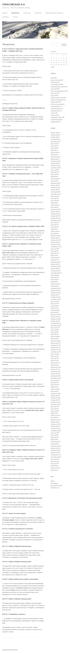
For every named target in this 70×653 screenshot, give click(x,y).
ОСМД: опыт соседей (57, 104)
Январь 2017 (54, 369)
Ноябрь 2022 (54, 216)
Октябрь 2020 (55, 270)
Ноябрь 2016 (54, 373)
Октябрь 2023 (55, 192)
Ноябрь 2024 (54, 163)
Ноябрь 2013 (54, 452)
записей (54, 483)
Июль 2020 (54, 277)
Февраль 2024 (55, 183)
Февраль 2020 (55, 288)
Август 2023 (54, 196)
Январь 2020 (54, 290)
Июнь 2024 (54, 174)
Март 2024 (54, 181)
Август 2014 (54, 433)
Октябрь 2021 (55, 244)
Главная (4, 13)
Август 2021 (54, 249)
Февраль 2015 (55, 419)
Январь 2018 (54, 343)
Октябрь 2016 (55, 376)
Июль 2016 (54, 382)
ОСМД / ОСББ (27, 13)
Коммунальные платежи (58, 86)
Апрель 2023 (54, 205)
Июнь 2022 (54, 227)
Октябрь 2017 (55, 349)
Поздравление (55, 106)
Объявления (15, 13)
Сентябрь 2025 (55, 141)
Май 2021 (53, 255)
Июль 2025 (54, 146)
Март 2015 (54, 417)
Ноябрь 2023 (54, 189)
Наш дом (53, 95)
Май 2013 (53, 465)
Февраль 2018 (55, 341)
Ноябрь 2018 (54, 321)
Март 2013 (54, 470)
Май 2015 (53, 413)
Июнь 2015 (54, 411)
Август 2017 (54, 354)
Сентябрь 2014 (55, 430)
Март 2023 (54, 207)
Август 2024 (54, 170)
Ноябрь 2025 (54, 137)
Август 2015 (54, 406)
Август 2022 (54, 222)
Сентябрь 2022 (55, 220)
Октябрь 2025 (55, 139)
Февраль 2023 (55, 209)
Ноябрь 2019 (54, 295)
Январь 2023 (54, 211)
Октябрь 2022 (55, 218)
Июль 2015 (54, 408)
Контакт (15, 17)
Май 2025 (53, 150)
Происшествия (55, 110)
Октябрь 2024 (55, 165)
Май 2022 (53, 229)
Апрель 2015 (54, 415)
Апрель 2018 (54, 336)
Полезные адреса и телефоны (54, 13)
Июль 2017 (54, 356)
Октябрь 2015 (55, 402)
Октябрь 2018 (55, 323)
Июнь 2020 (54, 279)
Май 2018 (53, 334)
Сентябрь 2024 (55, 167)
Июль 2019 (54, 303)
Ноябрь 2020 (54, 268)
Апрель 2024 (54, 178)
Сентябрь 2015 (55, 404)
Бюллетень (5, 17)
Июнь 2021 (54, 253)
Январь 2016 (54, 395)
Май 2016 (53, 387)
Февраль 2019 (55, 314)
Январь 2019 (54, 316)
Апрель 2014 (54, 441)
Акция (52, 78)
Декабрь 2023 (55, 187)
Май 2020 (53, 281)
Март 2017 (54, 365)
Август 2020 (54, 275)
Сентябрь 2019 (55, 299)
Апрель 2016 (54, 389)
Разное (53, 113)
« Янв (52, 67)
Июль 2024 (54, 172)
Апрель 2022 (54, 231)
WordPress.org (55, 487)
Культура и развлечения (58, 91)
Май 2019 (53, 308)
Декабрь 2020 (55, 266)
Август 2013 (54, 459)
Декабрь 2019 (55, 292)
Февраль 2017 (55, 367)
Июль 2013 (54, 461)
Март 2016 (54, 391)
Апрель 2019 (54, 310)
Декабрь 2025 (55, 135)
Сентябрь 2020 (55, 273)
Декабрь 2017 (55, 345)
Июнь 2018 (54, 332)
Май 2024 (53, 176)
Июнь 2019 (54, 306)
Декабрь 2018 (55, 319)
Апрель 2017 (54, 362)
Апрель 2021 (54, 257)
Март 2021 (54, 259)
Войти (52, 481)
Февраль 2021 (55, 262)
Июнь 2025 (54, 148)
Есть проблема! (55, 84)
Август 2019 (54, 301)
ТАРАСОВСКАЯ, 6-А (13, 4)
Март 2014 (54, 444)
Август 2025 (54, 143)
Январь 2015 (54, 422)
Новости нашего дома (57, 97)
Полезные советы (56, 108)
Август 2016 (54, 380)
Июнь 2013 (54, 463)
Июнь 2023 (54, 200)
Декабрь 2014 (55, 424)
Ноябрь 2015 (54, 400)
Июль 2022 (54, 224)
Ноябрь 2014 (54, 426)
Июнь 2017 (54, 358)
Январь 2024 (54, 185)
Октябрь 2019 (55, 297)
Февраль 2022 (55, 235)
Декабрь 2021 (55, 240)
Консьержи (38, 13)
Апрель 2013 (54, 468)
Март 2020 (54, 286)
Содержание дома (56, 117)
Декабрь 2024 (55, 161)
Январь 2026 (54, 132)
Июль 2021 (54, 251)
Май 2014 (53, 439)
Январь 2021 (54, 264)
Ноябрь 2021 (54, 242)
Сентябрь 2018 (55, 325)
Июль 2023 (54, 198)
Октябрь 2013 (55, 455)
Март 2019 (54, 312)
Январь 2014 (54, 448)
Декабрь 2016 (55, 371)
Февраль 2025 (55, 156)
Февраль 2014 (55, 446)
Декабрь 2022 (55, 213)
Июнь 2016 (54, 384)
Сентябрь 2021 (55, 246)
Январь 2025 (54, 159)
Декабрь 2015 (55, 398)
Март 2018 (54, 338)
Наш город (54, 93)
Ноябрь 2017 (54, 347)
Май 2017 (53, 360)
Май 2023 (53, 203)
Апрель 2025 (54, 152)
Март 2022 (54, 233)
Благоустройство (56, 80)
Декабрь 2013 (55, 450)
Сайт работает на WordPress (10, 649)
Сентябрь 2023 (55, 194)
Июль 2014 (54, 435)
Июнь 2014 (54, 437)
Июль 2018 (54, 330)
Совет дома (54, 115)
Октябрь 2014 (55, 428)
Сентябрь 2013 (55, 457)
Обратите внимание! (57, 100)
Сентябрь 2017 (55, 352)
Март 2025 (54, 154)
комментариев (56, 485)
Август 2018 (54, 327)
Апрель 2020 (54, 284)
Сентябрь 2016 (55, 378)
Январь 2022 (54, 238)
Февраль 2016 (55, 393)
